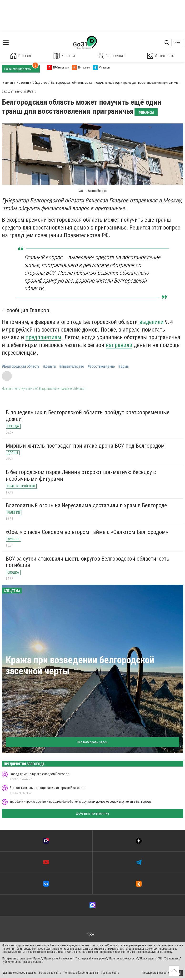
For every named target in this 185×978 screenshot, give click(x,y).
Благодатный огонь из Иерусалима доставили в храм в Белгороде (86, 505)
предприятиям (43, 337)
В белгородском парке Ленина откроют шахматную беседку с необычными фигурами (81, 475)
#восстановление (101, 366)
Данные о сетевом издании (19, 972)
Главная (20, 56)
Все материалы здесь (92, 742)
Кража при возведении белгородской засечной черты (80, 666)
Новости (64, 56)
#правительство (71, 366)
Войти (177, 42)
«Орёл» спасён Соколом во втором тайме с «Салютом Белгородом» (87, 532)
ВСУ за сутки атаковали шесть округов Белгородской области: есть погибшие (87, 562)
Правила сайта (110, 972)
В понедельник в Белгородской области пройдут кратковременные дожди (88, 415)
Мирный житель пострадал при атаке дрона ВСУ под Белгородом (85, 445)
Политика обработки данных (81, 972)
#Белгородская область (21, 366)
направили (119, 345)
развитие (164, 972)
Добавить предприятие (92, 813)
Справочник (111, 56)
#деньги (49, 366)
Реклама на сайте (50, 972)
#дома (123, 366)
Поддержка (149, 972)
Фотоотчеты (161, 56)
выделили (151, 322)
